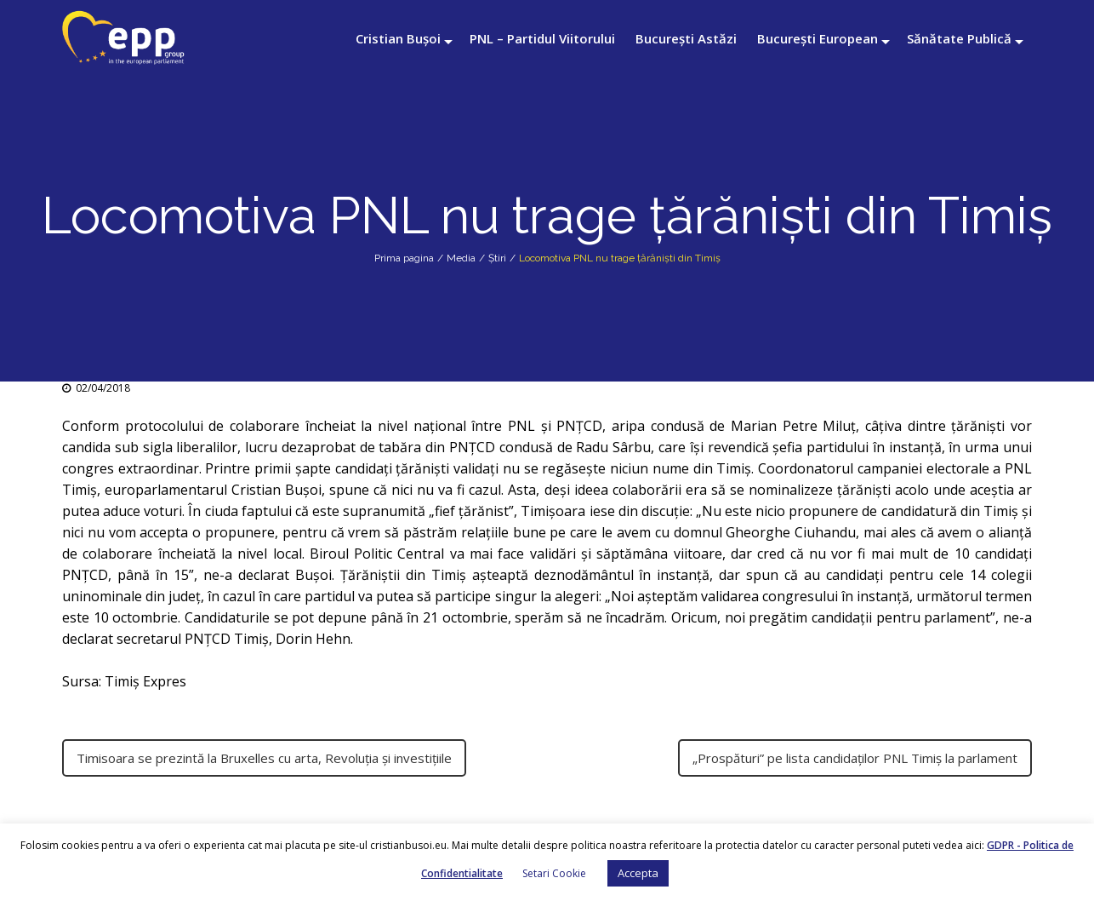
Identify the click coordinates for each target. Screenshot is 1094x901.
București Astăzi (686, 38)
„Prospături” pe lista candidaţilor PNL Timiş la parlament (854, 757)
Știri (497, 258)
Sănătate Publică (959, 38)
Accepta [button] (638, 873)
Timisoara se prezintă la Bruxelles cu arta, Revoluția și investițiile (264, 757)
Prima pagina (404, 258)
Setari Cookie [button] (554, 873)
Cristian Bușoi (398, 38)
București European (817, 38)
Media (461, 258)
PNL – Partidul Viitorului (542, 38)
